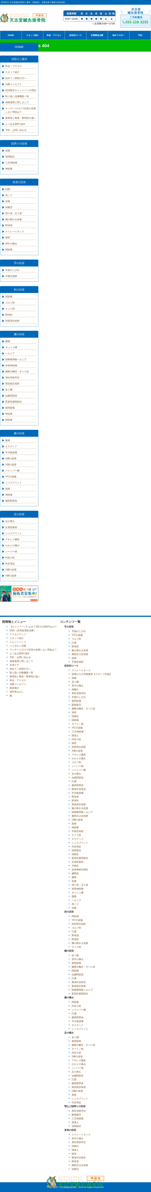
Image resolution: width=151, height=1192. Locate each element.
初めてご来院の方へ (16, 78)
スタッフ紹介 (32, 35)
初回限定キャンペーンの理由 (20, 90)
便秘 (74, 678)
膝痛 (7, 440)
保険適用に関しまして (17, 102)
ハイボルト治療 (18, 646)
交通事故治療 (97, 35)
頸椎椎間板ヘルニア (16, 359)
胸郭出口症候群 (80, 654)
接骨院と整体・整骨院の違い (20, 118)
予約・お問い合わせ (16, 130)
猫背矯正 (14, 688)
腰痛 (7, 341)
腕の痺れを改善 (13, 219)
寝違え (75, 735)
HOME (11, 35)
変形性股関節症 (13, 401)
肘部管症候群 (12, 321)
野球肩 (8, 225)
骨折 (74, 712)
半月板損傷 (11, 452)
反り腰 (8, 389)
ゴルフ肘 (10, 302)
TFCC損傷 (10, 476)
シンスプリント (13, 482)
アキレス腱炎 (12, 539)
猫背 (7, 237)
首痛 (7, 201)
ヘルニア (10, 353)
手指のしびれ (12, 270)
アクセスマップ (18, 634)
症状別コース (75, 35)
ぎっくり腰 (11, 347)
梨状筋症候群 (12, 383)
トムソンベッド (18, 642)
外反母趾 (10, 563)
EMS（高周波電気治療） (23, 630)
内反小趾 (10, 557)
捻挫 (7, 488)
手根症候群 (11, 276)
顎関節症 (10, 156)
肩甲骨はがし (17, 692)
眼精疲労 (76, 705)
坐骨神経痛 (11, 365)
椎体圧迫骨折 (79, 789)
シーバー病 (11, 551)
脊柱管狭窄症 (12, 377)
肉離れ (75, 689)
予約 (140, 35)
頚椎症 (8, 207)
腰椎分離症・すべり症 (17, 371)
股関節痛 (10, 408)
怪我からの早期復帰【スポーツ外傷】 (92, 674)
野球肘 (8, 315)
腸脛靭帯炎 (11, 501)
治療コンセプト (13, 84)
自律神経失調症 (80, 869)
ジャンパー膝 (12, 470)
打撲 (74, 642)
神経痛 (8, 168)
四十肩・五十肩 (13, 213)
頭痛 (7, 150)
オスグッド (11, 446)
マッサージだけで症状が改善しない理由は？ (20, 110)
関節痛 (8, 249)
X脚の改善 (10, 464)
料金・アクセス (54, 35)
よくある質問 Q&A (15, 124)
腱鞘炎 (75, 873)
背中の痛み (11, 243)
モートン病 (77, 724)
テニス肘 (10, 308)
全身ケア (14, 665)
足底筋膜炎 (11, 527)
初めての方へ (118, 35)
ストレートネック (14, 231)
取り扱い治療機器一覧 (17, 96)
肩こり (8, 195)
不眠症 (75, 865)
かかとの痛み (12, 545)
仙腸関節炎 (11, 395)
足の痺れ (10, 521)
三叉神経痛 (11, 162)
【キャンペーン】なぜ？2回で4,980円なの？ (33, 626)
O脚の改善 (11, 458)
